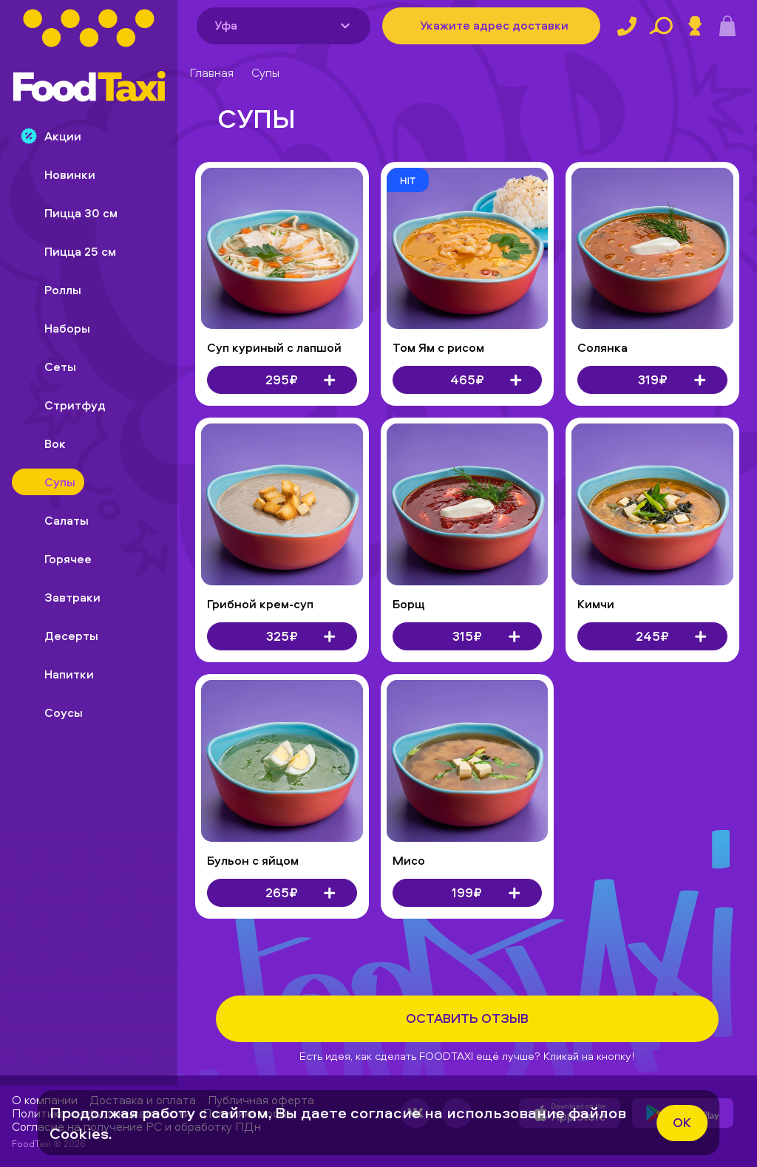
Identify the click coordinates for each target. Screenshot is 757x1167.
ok (682, 1122)
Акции (51, 136)
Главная (211, 72)
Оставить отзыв (467, 1018)
